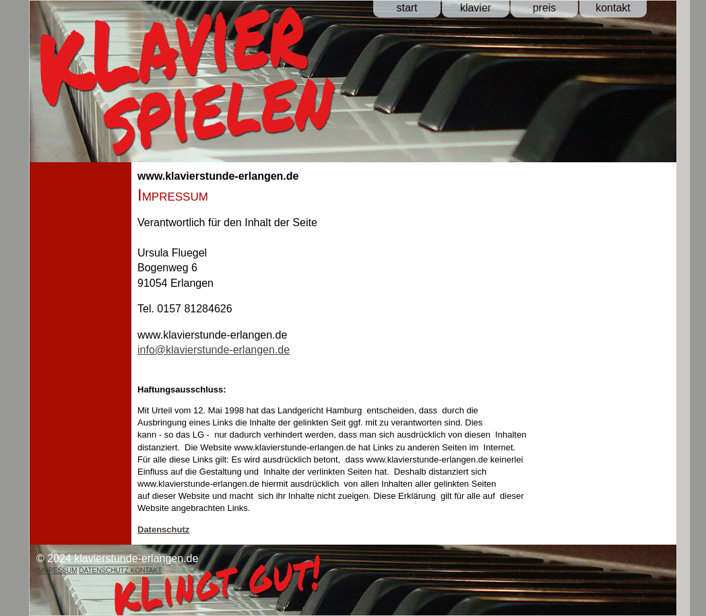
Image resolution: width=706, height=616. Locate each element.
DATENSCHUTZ (104, 570)
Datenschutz (163, 529)
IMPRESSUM (56, 570)
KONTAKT (146, 570)
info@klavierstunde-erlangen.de (213, 349)
